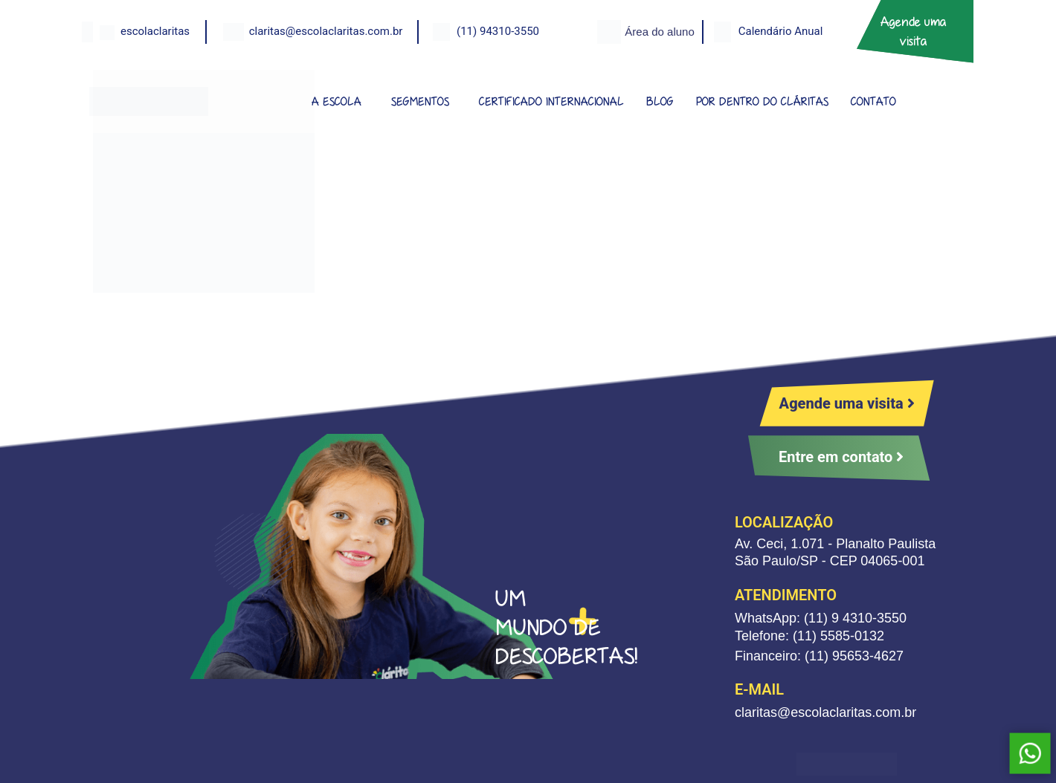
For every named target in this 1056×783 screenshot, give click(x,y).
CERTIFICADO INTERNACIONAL (551, 101)
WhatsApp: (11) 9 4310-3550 (821, 618)
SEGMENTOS (420, 101)
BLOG (660, 101)
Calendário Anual (780, 31)
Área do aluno (659, 31)
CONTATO (873, 101)
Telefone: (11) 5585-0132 (809, 635)
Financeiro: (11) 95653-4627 (819, 656)
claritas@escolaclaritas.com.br (326, 31)
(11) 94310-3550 (498, 31)
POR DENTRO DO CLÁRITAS (762, 101)
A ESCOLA (336, 101)
